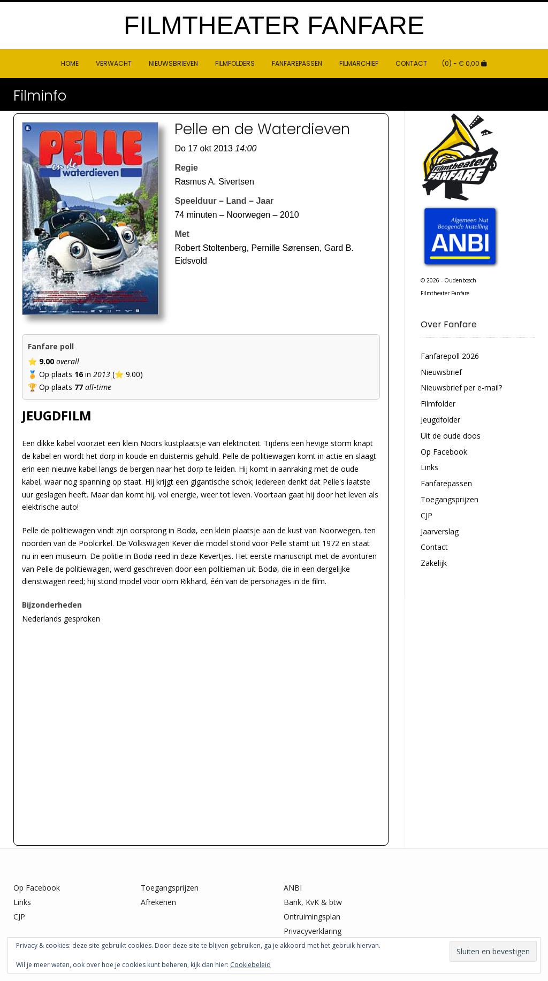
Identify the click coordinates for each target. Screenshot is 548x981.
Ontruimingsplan (312, 916)
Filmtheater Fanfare (274, 26)
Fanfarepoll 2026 (450, 356)
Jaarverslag (440, 531)
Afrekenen (158, 902)
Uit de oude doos (451, 436)
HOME (70, 63)
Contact (411, 63)
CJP (426, 515)
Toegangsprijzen (449, 499)
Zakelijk (434, 563)
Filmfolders (235, 63)
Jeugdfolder (440, 420)
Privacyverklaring (312, 931)
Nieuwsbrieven (173, 63)
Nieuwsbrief (441, 372)
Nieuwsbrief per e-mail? (461, 387)
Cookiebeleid (250, 964)
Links (429, 467)
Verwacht (114, 63)
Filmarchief (358, 63)
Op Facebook (444, 452)
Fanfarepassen (297, 63)
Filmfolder (438, 403)
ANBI (293, 888)
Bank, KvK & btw (313, 902)
